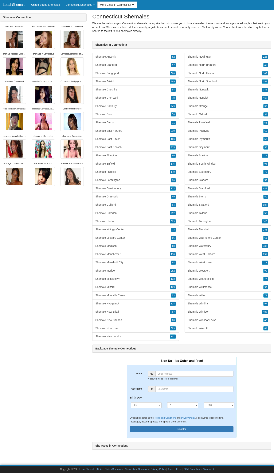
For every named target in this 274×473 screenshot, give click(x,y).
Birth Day (136, 397)
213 (265, 262)
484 (265, 188)
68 (173, 320)
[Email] (194, 374)
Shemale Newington (228, 57)
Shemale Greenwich (135, 197)
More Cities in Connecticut (117, 4)
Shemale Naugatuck (135, 304)
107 (173, 336)
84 (173, 205)
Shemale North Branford (228, 65)
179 (173, 172)
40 (173, 155)
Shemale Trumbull (228, 229)
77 (265, 279)
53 (173, 295)
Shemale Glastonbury (135, 188)
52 (173, 56)
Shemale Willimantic (228, 287)
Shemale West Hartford (228, 254)
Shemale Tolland (228, 213)
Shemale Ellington (135, 156)
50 (265, 196)
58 (173, 114)
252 (173, 270)
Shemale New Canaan (135, 320)
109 (265, 312)
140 (265, 221)
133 (173, 279)
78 (265, 295)
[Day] (182, 405)
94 (173, 89)
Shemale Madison (135, 246)
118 (173, 254)
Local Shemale (14, 5)
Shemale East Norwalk (135, 147)
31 (173, 122)
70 (265, 172)
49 (173, 98)
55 (265, 122)
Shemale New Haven (135, 328)
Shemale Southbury (228, 172)
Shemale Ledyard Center (135, 238)
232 (173, 213)
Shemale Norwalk (228, 90)
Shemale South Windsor (228, 164)
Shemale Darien (135, 114)
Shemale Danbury (135, 106)
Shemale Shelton (228, 156)
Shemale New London (135, 336)
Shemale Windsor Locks (228, 320)
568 (173, 73)
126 (173, 139)
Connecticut (230, 27)
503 (173, 221)
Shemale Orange (228, 106)
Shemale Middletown (135, 279)
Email (139, 373)
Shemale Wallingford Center (228, 238)
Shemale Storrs (228, 197)
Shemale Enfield (135, 164)
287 (173, 312)
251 (265, 254)
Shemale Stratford (228, 205)
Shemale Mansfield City (135, 262)
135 (265, 229)
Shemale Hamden (135, 213)
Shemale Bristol (135, 81)
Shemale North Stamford (228, 81)
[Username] (194, 389)
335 (173, 147)
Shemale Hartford (135, 221)
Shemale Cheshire (135, 90)
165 (173, 287)
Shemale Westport (228, 271)
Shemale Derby (135, 122)
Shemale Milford (135, 287)
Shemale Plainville (228, 131)
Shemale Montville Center (135, 295)
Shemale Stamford (228, 188)
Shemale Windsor (228, 312)
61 (265, 238)
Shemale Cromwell (135, 98)
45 (265, 65)
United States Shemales (45, 4)
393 (173, 328)
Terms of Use (175, 469)
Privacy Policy (188, 418)
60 (173, 246)
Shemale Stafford (228, 180)
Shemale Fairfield (135, 172)
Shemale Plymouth (228, 139)
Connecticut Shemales (137, 469)
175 (173, 163)
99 (265, 270)
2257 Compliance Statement (199, 469)
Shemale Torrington (228, 221)
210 (173, 131)
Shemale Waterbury (228, 246)
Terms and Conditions (165, 418)
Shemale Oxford (228, 114)
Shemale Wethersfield (228, 279)
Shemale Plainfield (228, 122)
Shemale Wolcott (228, 328)
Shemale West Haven (228, 262)
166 (265, 98)
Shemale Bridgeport (135, 73)
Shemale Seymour (228, 147)
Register (182, 429)
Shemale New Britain (135, 312)
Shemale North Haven (228, 73)
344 (265, 89)
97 (173, 65)
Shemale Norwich (228, 98)
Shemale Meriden (135, 271)
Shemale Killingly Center (135, 229)
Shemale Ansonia (135, 57)
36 (265, 106)
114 (265, 155)
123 (173, 188)
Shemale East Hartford (135, 131)
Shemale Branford (135, 65)
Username (136, 388)
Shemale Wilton (228, 295)
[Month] (146, 405)
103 (265, 73)
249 (173, 81)
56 (173, 238)
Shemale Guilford (135, 205)
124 (173, 303)
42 (265, 320)
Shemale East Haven (135, 139)
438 (265, 246)
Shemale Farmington (135, 180)
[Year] (219, 405)
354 (265, 81)
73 (173, 229)
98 (173, 180)
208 (265, 205)
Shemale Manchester (135, 254)
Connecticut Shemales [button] (80, 4)
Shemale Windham (228, 304)
